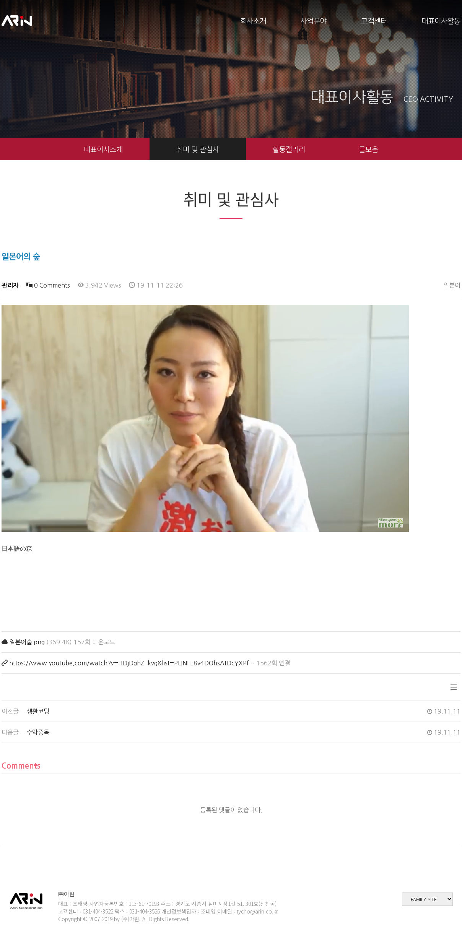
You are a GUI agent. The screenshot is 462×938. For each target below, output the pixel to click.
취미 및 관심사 (197, 149)
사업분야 (314, 21)
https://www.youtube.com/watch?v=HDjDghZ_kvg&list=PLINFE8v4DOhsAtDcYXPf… (132, 663)
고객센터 (374, 21)
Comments (21, 766)
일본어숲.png (27, 642)
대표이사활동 (440, 21)
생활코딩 (37, 711)
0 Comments (48, 285)
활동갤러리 (289, 149)
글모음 (368, 149)
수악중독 (37, 732)
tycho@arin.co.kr (257, 911)
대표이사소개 (103, 149)
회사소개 (253, 21)
